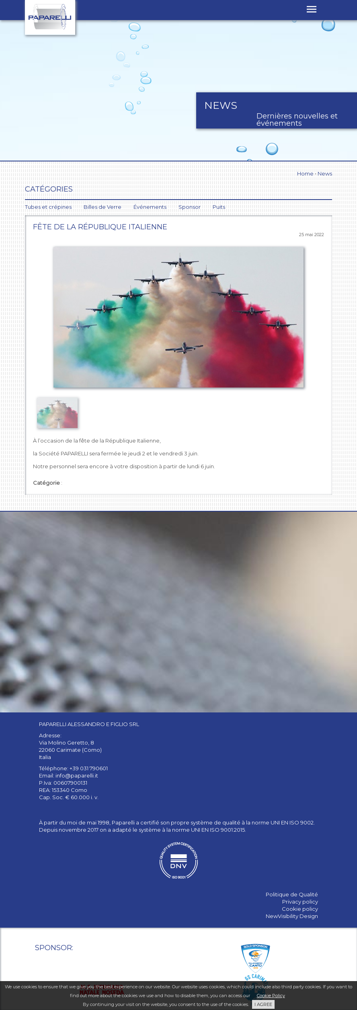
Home (305, 173)
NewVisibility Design (292, 916)
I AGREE (263, 1004)
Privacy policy (300, 901)
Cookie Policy (271, 995)
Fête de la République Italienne (100, 226)
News (325, 173)
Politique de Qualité (292, 894)
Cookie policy (300, 909)
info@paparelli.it (76, 775)
